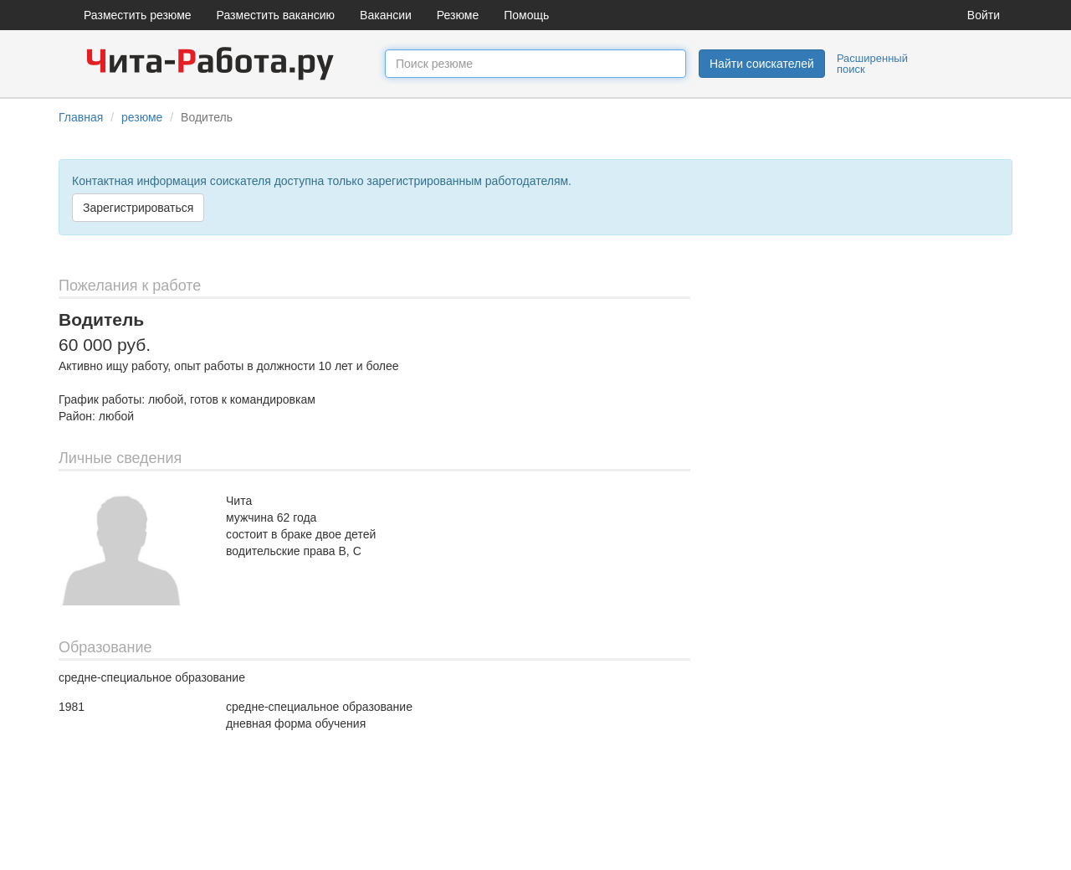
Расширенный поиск (872, 63)
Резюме (458, 15)
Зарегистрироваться (138, 207)
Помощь (526, 15)
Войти (983, 15)
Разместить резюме (138, 15)
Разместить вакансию (276, 15)
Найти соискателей (762, 63)
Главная (81, 117)
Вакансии (386, 15)
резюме (141, 117)
